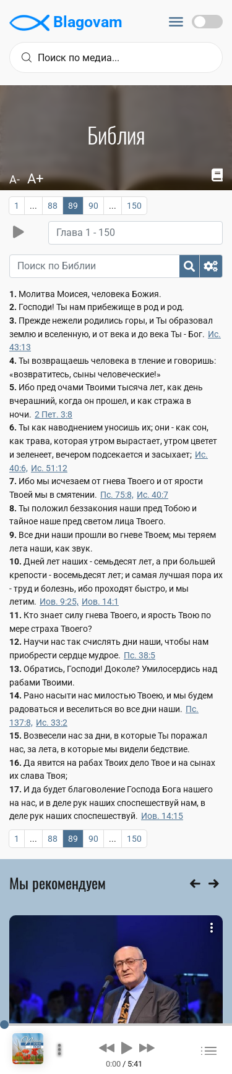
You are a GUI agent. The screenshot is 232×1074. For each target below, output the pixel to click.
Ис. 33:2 (51, 723)
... (33, 206)
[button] (107, 1047)
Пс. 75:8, (117, 495)
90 (93, 206)
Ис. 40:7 (152, 495)
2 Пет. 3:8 (53, 414)
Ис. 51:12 (49, 468)
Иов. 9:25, (59, 601)
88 (53, 206)
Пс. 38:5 (139, 655)
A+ (35, 179)
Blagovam (65, 22)
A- (14, 179)
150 (134, 206)
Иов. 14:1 (100, 601)
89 (73, 206)
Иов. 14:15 (162, 816)
